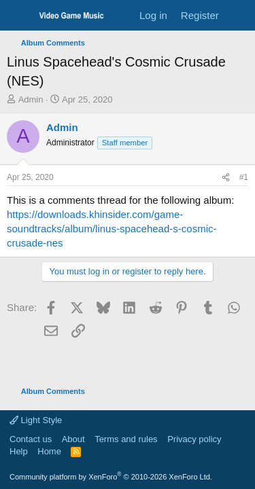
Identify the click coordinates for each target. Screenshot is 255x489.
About (73, 439)
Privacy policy (194, 439)
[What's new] (239, 15)
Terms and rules (126, 439)
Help (19, 451)
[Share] (226, 177)
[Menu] (19, 15)
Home (49, 451)
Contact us (31, 439)
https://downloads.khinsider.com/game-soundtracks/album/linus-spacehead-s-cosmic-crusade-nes (111, 229)
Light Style (36, 420)
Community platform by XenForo (111, 477)
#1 (243, 177)
